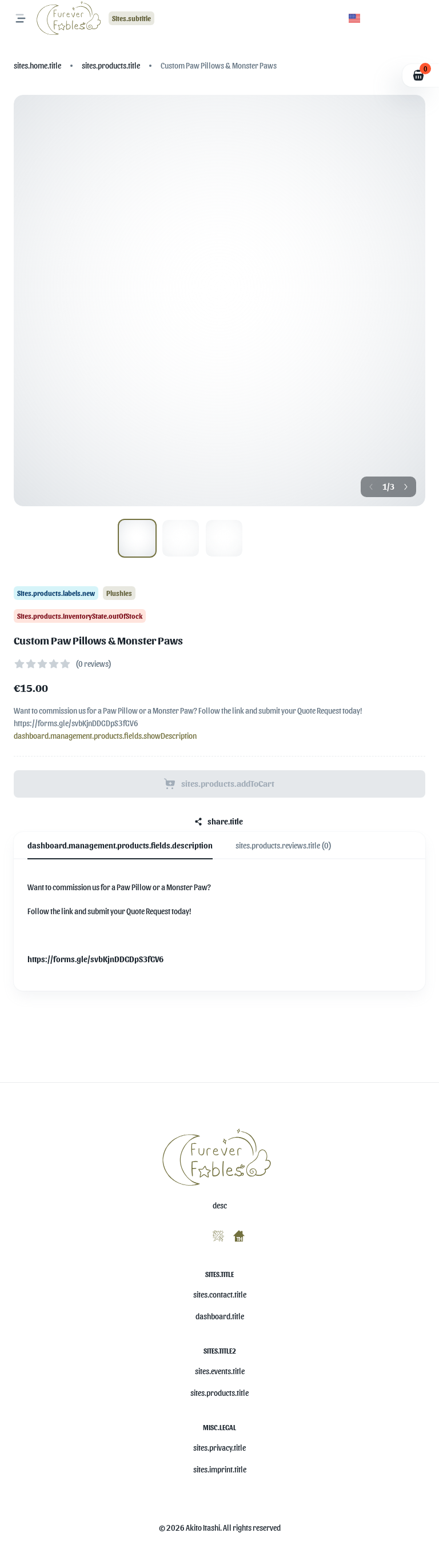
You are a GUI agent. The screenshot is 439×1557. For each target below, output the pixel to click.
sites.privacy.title (219, 1447)
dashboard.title (219, 1316)
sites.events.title (220, 1371)
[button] (354, 18)
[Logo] (70, 18)
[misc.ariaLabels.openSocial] (194, 1233)
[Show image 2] (224, 538)
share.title (218, 821)
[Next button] (406, 487)
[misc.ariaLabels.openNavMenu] (20, 18)
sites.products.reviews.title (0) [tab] (284, 845)
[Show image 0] (137, 538)
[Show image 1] (180, 538)
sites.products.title (219, 1393)
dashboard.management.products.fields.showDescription (105, 736)
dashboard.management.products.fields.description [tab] (120, 845)
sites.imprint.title (219, 1469)
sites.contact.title (219, 1294)
